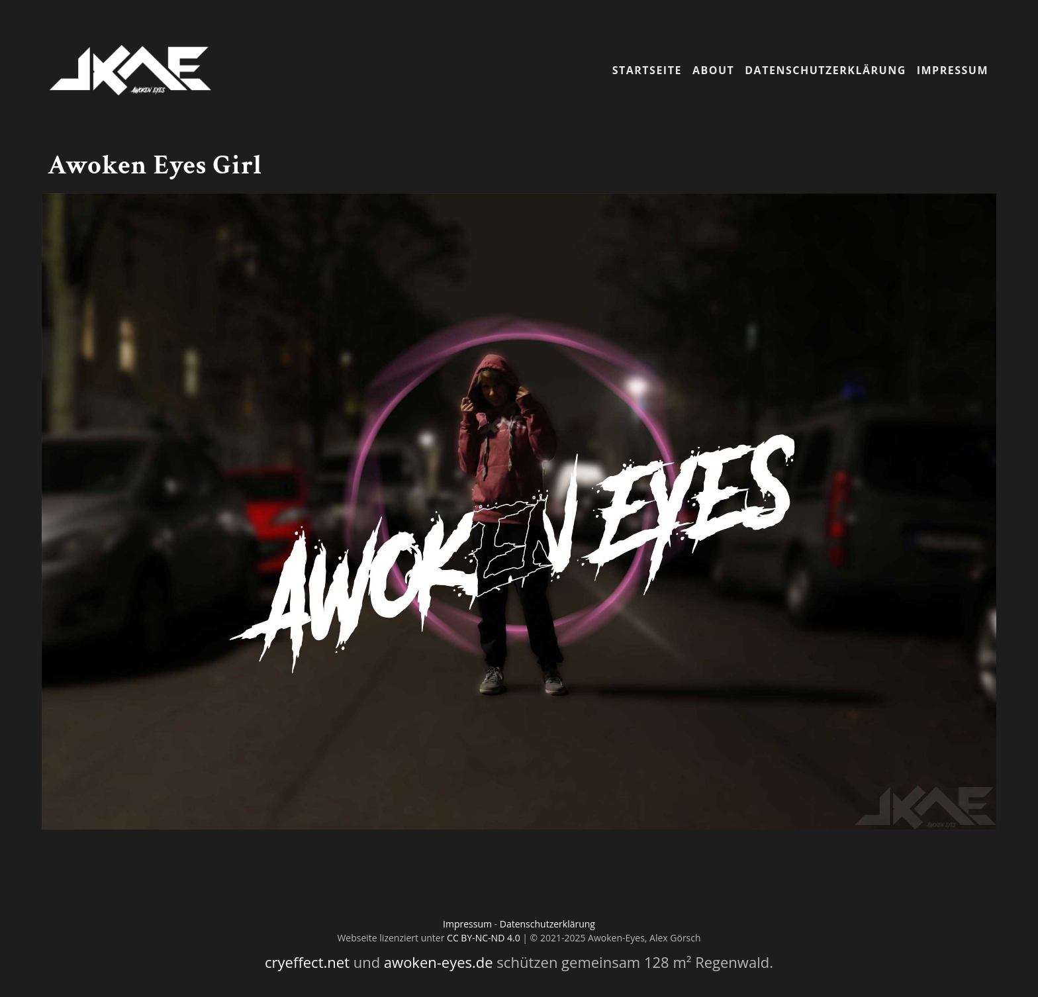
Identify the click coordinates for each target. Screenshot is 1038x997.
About (713, 70)
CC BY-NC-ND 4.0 (483, 937)
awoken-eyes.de (438, 962)
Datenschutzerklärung (825, 70)
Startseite (647, 70)
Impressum (952, 70)
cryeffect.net (307, 962)
